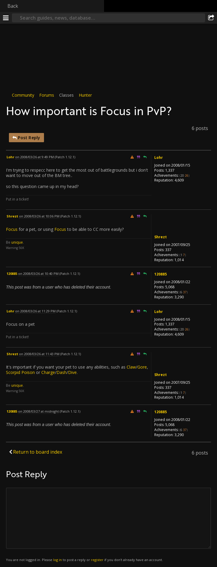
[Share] (211, 18)
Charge (48, 372)
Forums (46, 95)
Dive (72, 372)
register (97, 559)
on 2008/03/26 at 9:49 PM (34, 157)
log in (57, 559)
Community (23, 95)
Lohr (158, 157)
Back (12, 6)
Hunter (85, 95)
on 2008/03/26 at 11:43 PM (39, 354)
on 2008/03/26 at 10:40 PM (38, 273)
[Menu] (6, 18)
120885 (160, 274)
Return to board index (37, 452)
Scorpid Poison (20, 372)
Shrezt (160, 236)
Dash (61, 372)
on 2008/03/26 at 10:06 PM (39, 216)
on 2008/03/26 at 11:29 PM (35, 311)
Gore (142, 367)
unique (17, 242)
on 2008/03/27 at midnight (38, 411)
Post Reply (26, 137)
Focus (12, 229)
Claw (131, 367)
